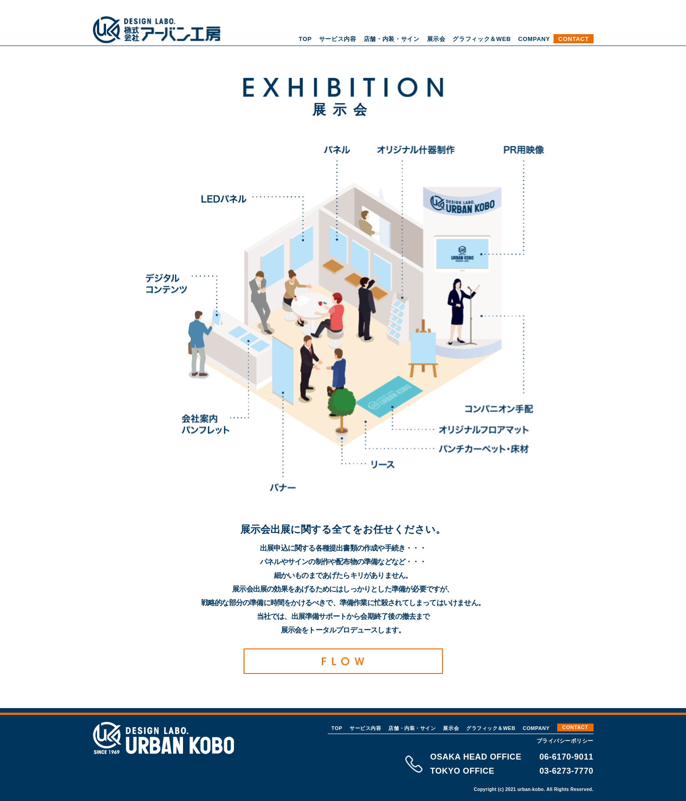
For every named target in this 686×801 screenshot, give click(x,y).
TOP (305, 39)
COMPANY (534, 39)
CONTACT (573, 39)
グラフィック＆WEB (481, 39)
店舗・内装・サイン (392, 39)
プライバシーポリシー (565, 741)
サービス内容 (337, 39)
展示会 (436, 39)
